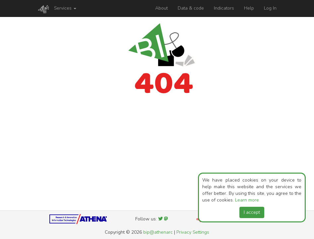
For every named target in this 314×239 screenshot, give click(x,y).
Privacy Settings (192, 232)
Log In (270, 8)
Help (249, 8)
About (161, 8)
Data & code (191, 8)
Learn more (247, 200)
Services (65, 8)
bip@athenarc (158, 232)
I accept (252, 212)
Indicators (224, 8)
